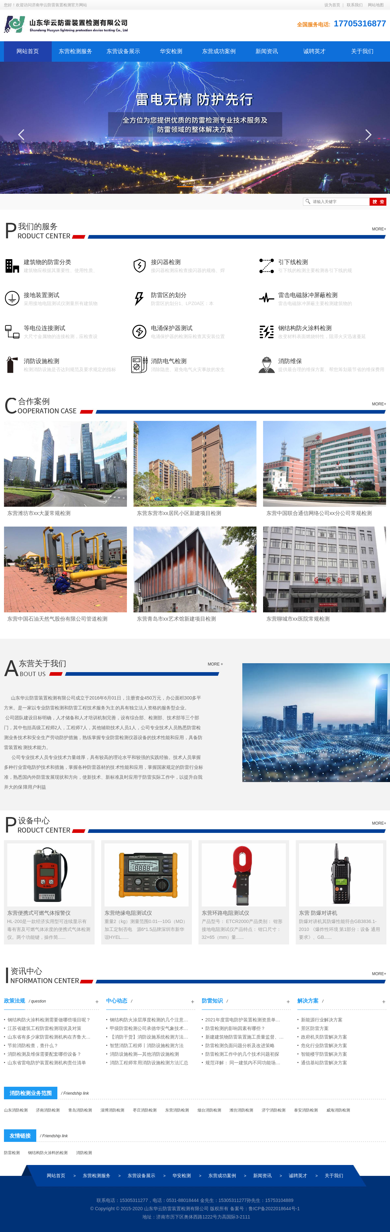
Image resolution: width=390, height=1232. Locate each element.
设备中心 (34, 820)
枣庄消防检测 (145, 1110)
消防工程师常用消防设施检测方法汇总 (149, 1062)
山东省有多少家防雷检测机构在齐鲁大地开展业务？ (54, 1037)
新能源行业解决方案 (322, 1019)
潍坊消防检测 (241, 1110)
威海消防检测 (338, 1110)
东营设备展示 (123, 51)
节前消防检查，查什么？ (33, 1045)
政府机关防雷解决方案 (324, 1037)
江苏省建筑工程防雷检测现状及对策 (44, 1028)
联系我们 (355, 5)
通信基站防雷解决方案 (324, 1062)
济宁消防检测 (273, 1110)
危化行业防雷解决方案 (324, 1045)
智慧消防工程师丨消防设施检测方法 (147, 1045)
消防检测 (84, 1152)
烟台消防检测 (209, 1110)
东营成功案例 (219, 51)
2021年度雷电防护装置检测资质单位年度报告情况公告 (248, 1019)
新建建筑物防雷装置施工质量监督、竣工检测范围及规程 (248, 1037)
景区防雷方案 (315, 1028)
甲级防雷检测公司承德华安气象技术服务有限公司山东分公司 (152, 1028)
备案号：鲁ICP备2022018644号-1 (265, 1208)
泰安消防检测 (306, 1110)
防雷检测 (12, 1152)
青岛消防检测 (80, 1110)
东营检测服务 (75, 51)
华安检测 (171, 51)
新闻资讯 (266, 51)
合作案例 (34, 401)
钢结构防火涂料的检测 (48, 1152)
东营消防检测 (177, 1110)
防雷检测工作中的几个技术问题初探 (242, 1054)
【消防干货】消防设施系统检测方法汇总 (151, 1037)
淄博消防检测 (112, 1110)
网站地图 (376, 5)
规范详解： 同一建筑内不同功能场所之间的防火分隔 (248, 1062)
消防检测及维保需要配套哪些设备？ (44, 1054)
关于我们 (362, 51)
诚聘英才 (314, 51)
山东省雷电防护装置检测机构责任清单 (47, 1062)
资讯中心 (26, 971)
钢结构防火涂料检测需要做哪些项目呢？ (49, 1019)
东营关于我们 (42, 663)
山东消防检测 (16, 1110)
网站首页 (27, 51)
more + (215, 664)
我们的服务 (38, 226)
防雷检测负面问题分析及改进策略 (240, 1045)
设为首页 (332, 5)
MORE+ (379, 229)
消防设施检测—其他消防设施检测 (144, 1054)
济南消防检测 (48, 1110)
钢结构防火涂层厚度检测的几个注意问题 (151, 1019)
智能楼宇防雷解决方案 (324, 1054)
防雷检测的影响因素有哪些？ (235, 1028)
